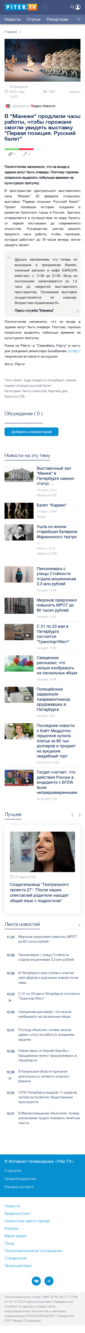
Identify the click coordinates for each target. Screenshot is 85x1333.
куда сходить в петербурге (44, 380)
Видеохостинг (17, 1213)
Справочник (16, 1258)
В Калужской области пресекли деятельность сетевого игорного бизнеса (43, 1079)
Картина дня (57, 391)
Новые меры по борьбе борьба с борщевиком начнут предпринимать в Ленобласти (47, 1058)
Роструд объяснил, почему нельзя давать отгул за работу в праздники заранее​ (46, 1037)
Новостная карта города (27, 1221)
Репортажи (57, 19)
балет (17, 380)
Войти (77, 7)
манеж (71, 380)
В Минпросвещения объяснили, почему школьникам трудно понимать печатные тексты (49, 1121)
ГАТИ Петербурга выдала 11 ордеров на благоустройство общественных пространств (47, 1100)
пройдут (74, 351)
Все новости (77, 927)
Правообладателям (20, 1178)
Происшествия (18, 1266)
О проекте (13, 1170)
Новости (13, 19)
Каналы (12, 1228)
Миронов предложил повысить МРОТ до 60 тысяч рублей (47, 941)
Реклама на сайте (19, 1187)
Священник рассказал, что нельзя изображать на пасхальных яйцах (44, 1016)
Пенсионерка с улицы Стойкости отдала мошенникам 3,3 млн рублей (46, 959)
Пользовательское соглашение (33, 1251)
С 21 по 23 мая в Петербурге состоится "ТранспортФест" (49, 998)
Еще (77, 19)
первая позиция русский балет (28, 386)
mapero (74, 92)
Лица (9, 1243)
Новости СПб (14, 397)
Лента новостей (34, 391)
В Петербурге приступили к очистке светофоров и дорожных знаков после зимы (48, 980)
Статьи (34, 19)
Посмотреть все (24, 418)
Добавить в (30, 106)
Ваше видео (16, 1236)
